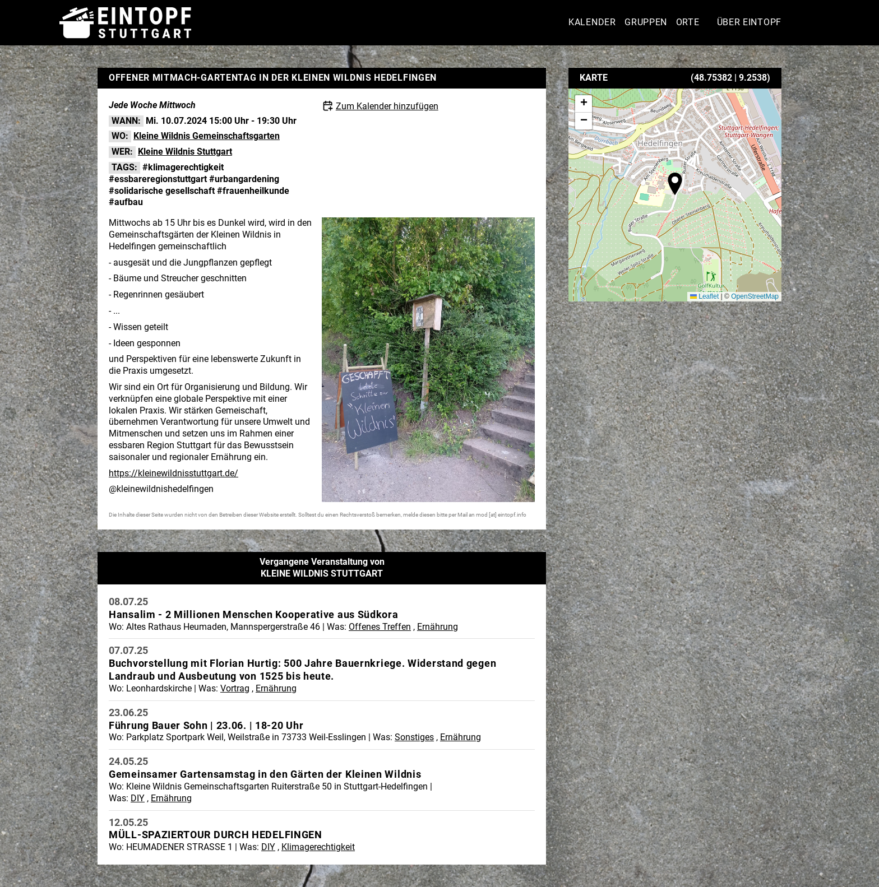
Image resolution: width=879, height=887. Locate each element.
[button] (675, 184)
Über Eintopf (749, 22)
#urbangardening (244, 179)
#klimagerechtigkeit (183, 167)
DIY (138, 798)
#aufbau (126, 202)
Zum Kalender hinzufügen (387, 106)
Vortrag (234, 688)
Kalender (592, 22)
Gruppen (645, 22)
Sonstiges (414, 737)
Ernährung (437, 626)
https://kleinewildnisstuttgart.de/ (173, 473)
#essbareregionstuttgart (158, 179)
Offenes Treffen (380, 626)
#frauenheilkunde (253, 190)
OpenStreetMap (755, 296)
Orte (688, 22)
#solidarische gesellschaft (162, 190)
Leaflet (704, 296)
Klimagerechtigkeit (318, 847)
